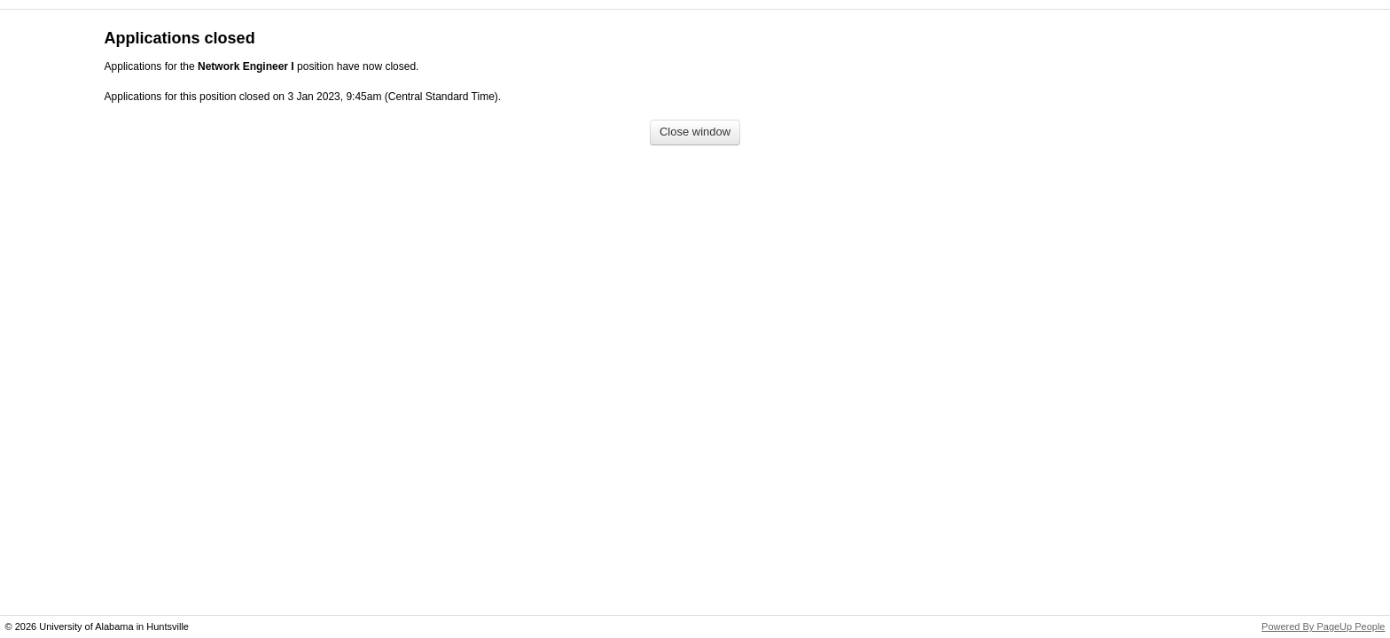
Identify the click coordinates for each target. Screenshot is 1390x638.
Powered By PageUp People (1323, 626)
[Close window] (695, 132)
